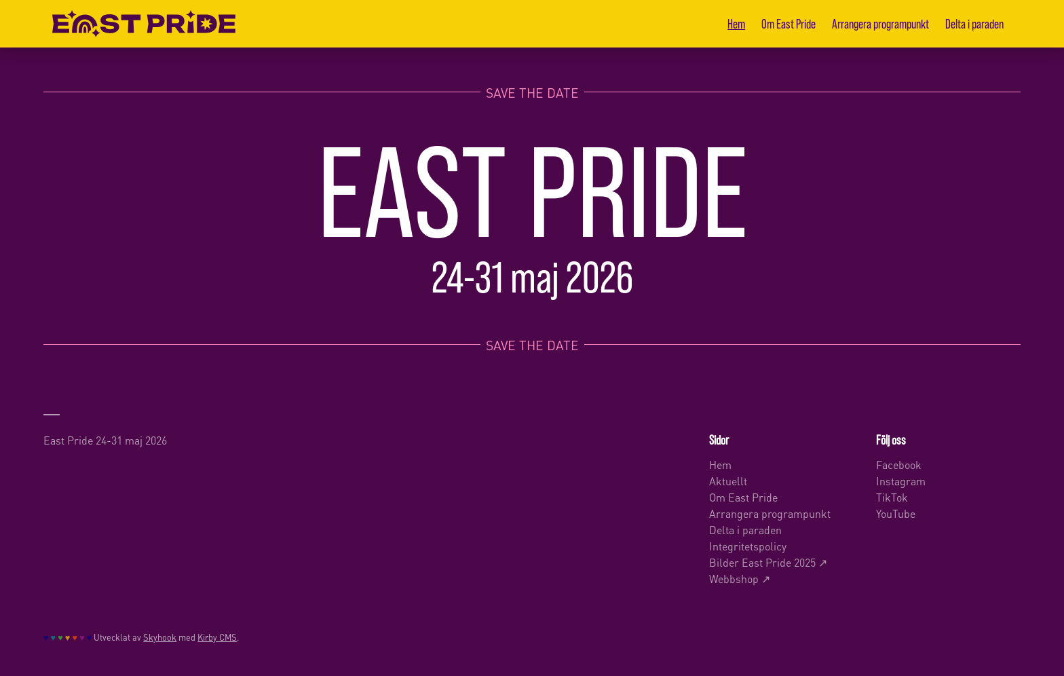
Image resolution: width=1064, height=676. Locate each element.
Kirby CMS (217, 636)
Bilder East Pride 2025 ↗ (768, 561)
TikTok (892, 496)
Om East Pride (788, 23)
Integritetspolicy (747, 545)
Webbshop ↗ (739, 577)
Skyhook (159, 636)
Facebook (899, 463)
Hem (736, 23)
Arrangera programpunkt (880, 23)
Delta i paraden (974, 23)
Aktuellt (728, 480)
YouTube (895, 512)
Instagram (901, 480)
